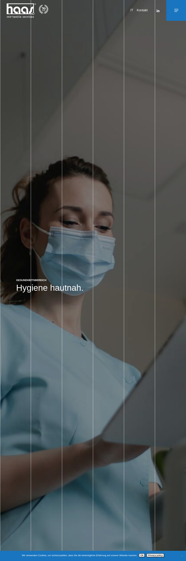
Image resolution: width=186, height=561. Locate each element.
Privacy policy (155, 555)
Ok (141, 555)
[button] (168, 10)
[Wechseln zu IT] (131, 10)
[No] (181, 556)
